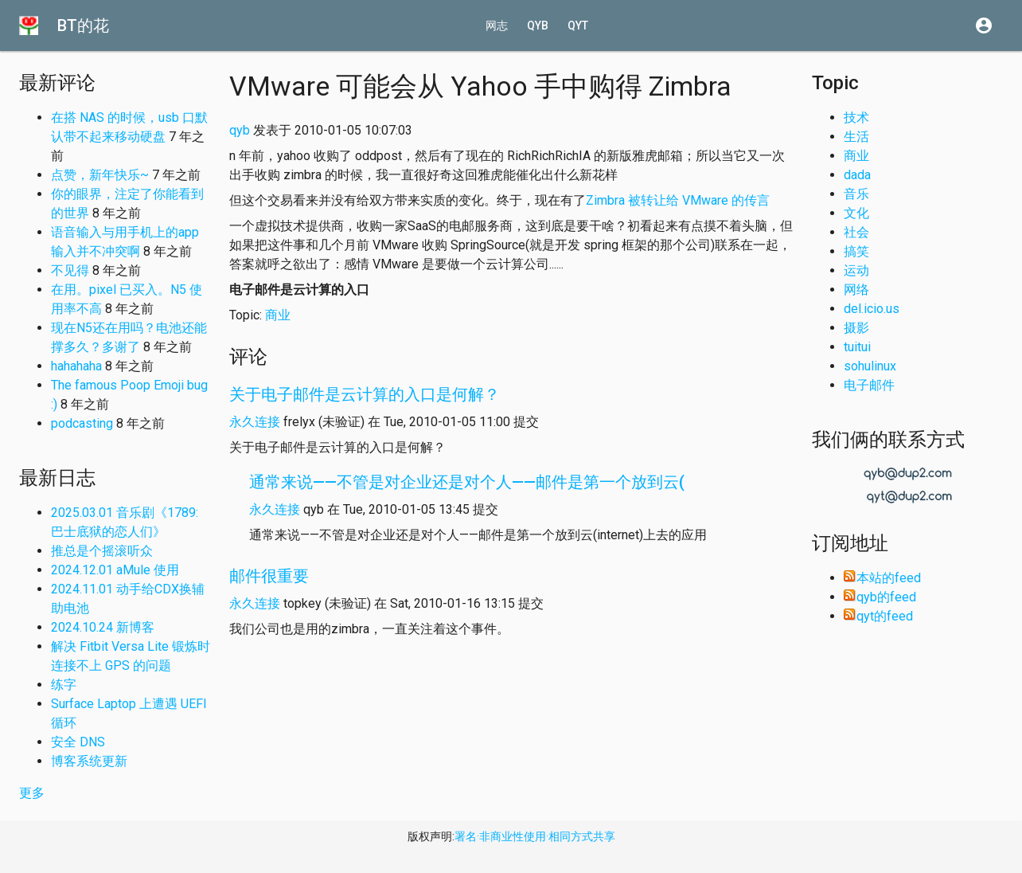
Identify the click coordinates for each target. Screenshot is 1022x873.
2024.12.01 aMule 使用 (115, 569)
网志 (497, 25)
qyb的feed (880, 597)
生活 (856, 136)
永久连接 (254, 421)
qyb (537, 25)
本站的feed (882, 577)
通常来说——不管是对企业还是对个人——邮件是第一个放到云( (467, 481)
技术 (856, 117)
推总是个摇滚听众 (102, 550)
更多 (32, 793)
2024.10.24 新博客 (102, 627)
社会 (856, 232)
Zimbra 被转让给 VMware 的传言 (678, 200)
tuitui (857, 346)
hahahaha (76, 366)
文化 (856, 213)
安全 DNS (78, 742)
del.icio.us (871, 308)
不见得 (70, 270)
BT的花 (83, 25)
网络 (856, 289)
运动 (856, 270)
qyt (578, 25)
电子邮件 (869, 385)
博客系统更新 (89, 761)
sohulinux (870, 366)
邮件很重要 (269, 575)
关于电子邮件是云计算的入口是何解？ (364, 394)
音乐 (856, 194)
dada (857, 174)
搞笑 (856, 251)
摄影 (856, 327)
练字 (63, 684)
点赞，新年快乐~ (100, 174)
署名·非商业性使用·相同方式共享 (534, 836)
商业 (278, 315)
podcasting (82, 423)
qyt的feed (878, 616)
